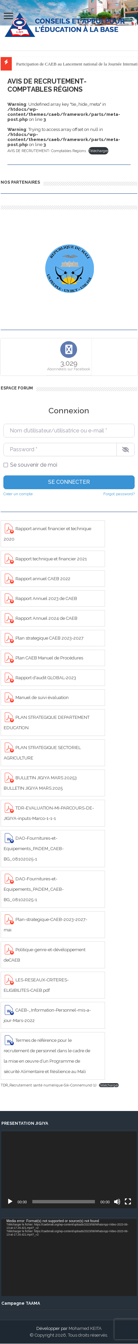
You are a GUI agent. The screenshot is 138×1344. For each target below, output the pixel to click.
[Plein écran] (128, 1201)
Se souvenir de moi (33, 465)
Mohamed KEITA (85, 1328)
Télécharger (98, 151)
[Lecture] (10, 1201)
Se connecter (69, 482)
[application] (69, 1169)
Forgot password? (119, 494)
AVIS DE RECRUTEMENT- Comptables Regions (46, 151)
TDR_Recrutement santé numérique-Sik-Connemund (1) (48, 1085)
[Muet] (117, 1201)
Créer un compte (18, 494)
